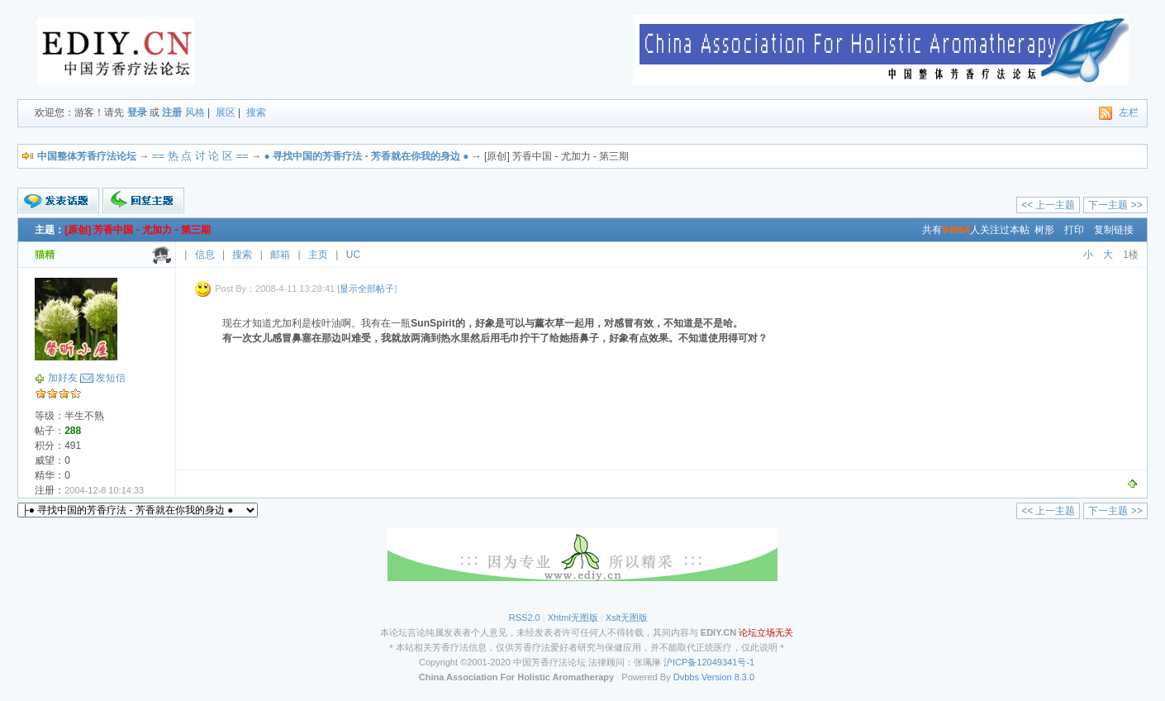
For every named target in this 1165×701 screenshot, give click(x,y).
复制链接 (1114, 230)
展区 (225, 112)
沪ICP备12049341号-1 (708, 662)
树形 (1044, 230)
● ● (366, 156)
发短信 (111, 378)
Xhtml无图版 (573, 617)
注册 (172, 112)
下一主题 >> (1115, 205)
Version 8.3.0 (727, 677)
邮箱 (280, 254)
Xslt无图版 (627, 617)
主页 (318, 254)
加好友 (63, 378)
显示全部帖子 (367, 288)
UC (353, 254)
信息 (205, 254)
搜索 (256, 112)
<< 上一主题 (1048, 205)
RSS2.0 (524, 617)
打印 (1074, 230)
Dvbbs (686, 677)
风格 (195, 112)
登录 (137, 112)
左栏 (1129, 112)
